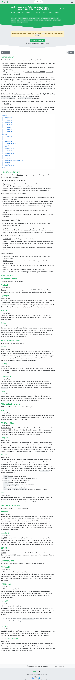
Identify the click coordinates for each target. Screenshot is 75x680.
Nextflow (20, 175)
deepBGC (6, 241)
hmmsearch (41, 67)
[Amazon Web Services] (36, 677)
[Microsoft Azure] (39, 677)
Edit (62, 8)
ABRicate (28, 63)
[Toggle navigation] (72, 1)
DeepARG (45, 63)
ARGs (52, 77)
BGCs (7, 80)
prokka (13, 88)
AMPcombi (8, 70)
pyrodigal (19, 88)
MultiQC (6, 104)
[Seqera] (33, 677)
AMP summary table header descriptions (15, 572)
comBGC (16, 74)
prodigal (25, 88)
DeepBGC (36, 72)
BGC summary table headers (11, 606)
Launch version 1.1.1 (37, 40)
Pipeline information (9, 272)
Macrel (24, 67)
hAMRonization (22, 65)
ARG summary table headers (11, 589)
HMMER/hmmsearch (7, 381)
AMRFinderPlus (37, 63)
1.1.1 (70, 53)
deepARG (4, 442)
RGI (4, 65)
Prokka (5, 188)
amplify (5, 228)
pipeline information (38, 563)
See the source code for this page (37, 666)
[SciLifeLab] (42, 677)
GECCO (42, 72)
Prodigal (6, 186)
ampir (35, 67)
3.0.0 (37, 35)
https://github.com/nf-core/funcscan (37, 43)
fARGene (52, 63)
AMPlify (30, 67)
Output (5, 53)
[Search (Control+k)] (38, 1)
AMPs (3, 80)
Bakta (32, 88)
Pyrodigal (6, 184)
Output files (6, 288)
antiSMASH (28, 72)
